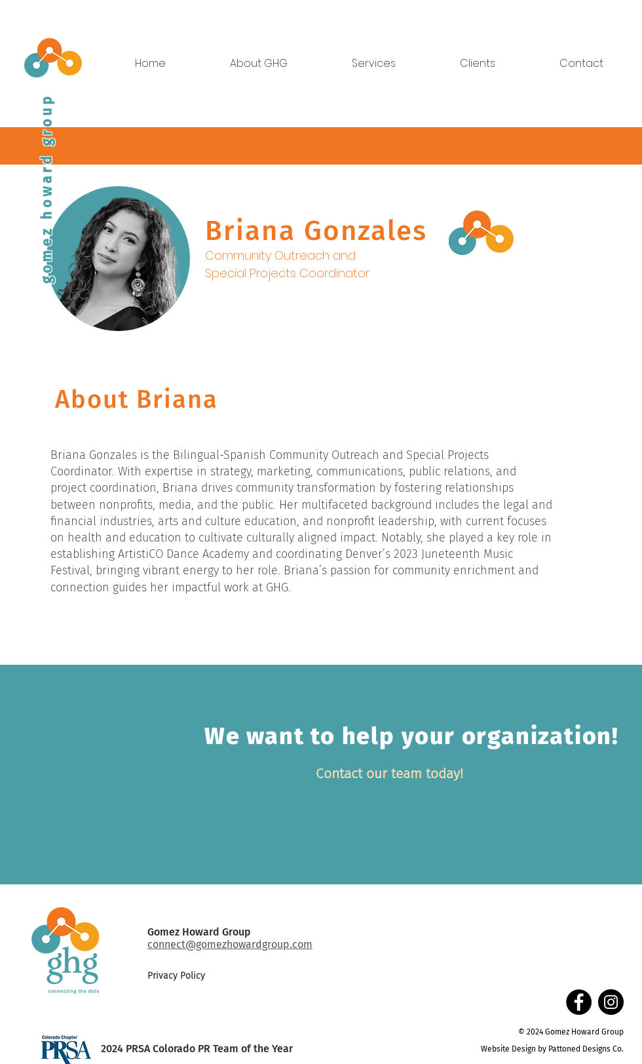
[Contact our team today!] (389, 774)
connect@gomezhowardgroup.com (229, 944)
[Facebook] (579, 1002)
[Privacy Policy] (193, 976)
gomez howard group (46, 189)
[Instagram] (611, 1002)
